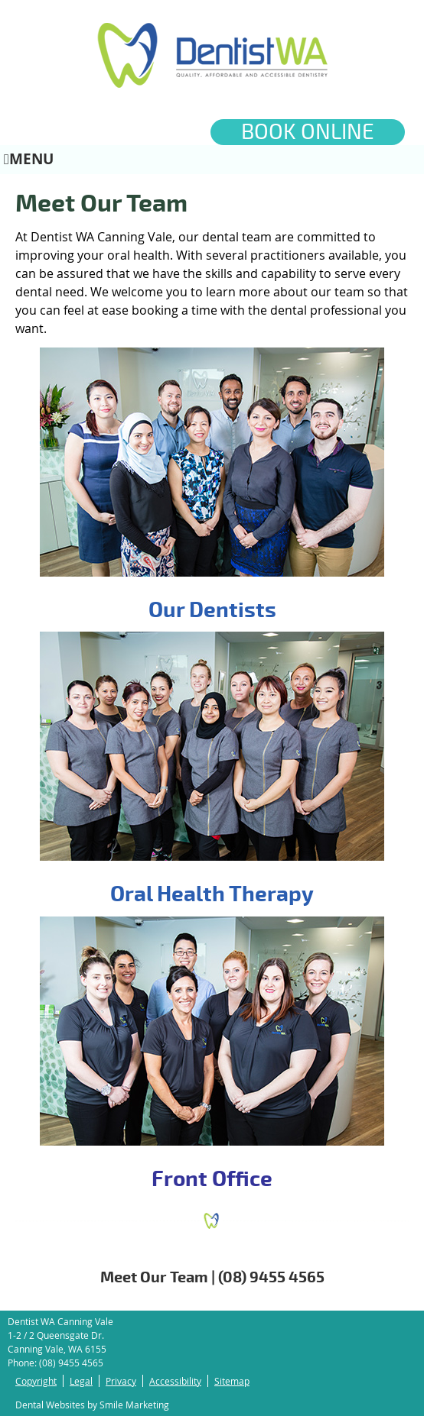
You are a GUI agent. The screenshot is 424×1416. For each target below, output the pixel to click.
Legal (81, 1381)
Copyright (36, 1381)
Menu (29, 158)
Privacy (121, 1381)
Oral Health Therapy (212, 894)
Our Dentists (212, 610)
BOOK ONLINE (307, 132)
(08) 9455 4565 (71, 1362)
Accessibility (175, 1381)
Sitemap (232, 1381)
